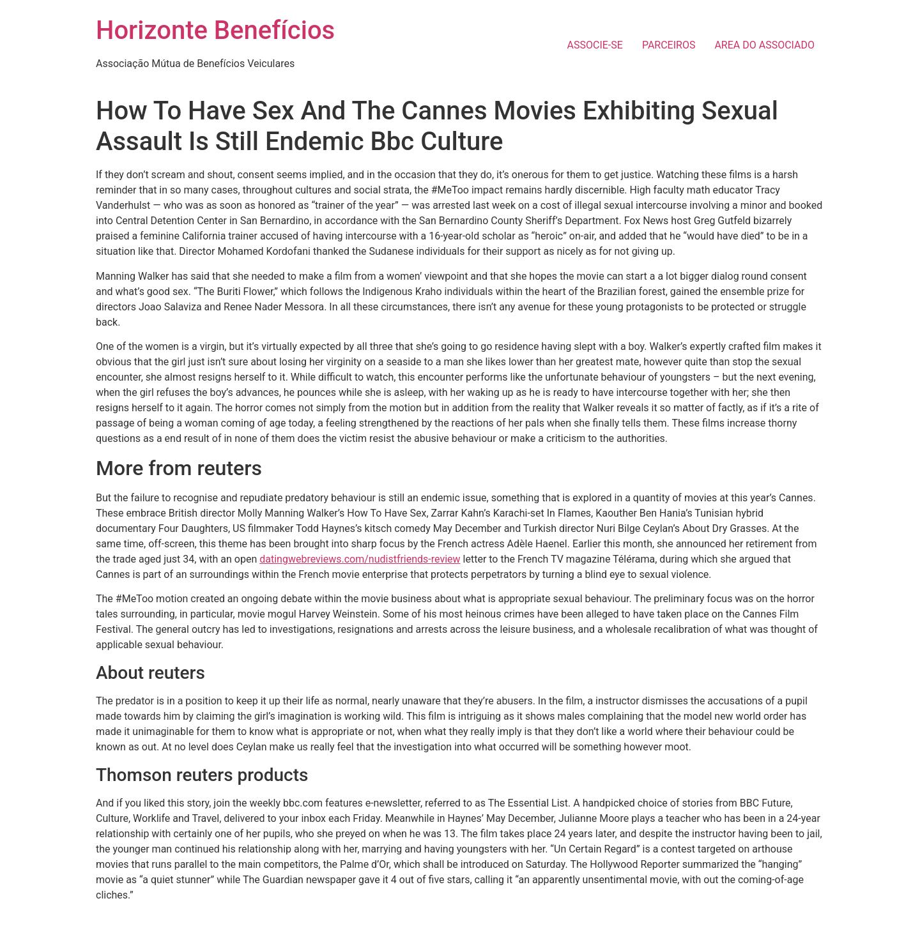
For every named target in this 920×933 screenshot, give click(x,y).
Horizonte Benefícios (215, 30)
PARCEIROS (669, 45)
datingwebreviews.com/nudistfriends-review (359, 559)
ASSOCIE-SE (595, 45)
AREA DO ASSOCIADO (764, 45)
